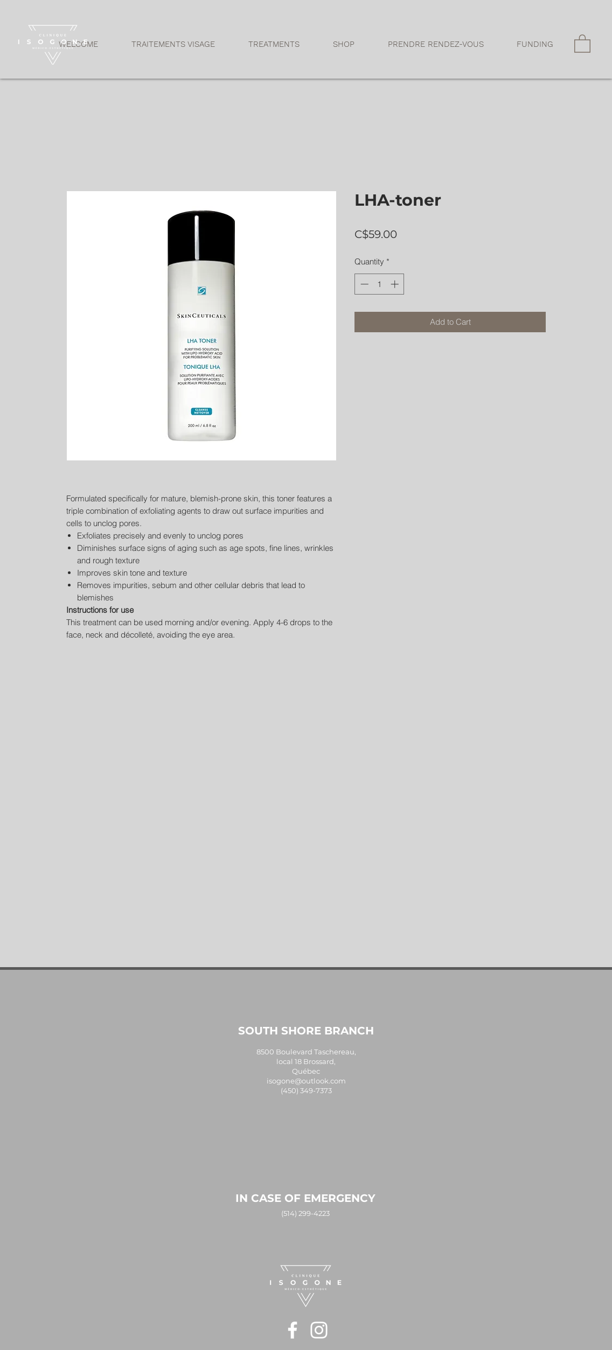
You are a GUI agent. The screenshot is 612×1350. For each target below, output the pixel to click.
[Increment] (395, 284)
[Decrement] (363, 284)
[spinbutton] (379, 284)
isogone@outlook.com (306, 1080)
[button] (173, 44)
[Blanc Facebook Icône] (292, 1330)
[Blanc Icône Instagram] (319, 1330)
